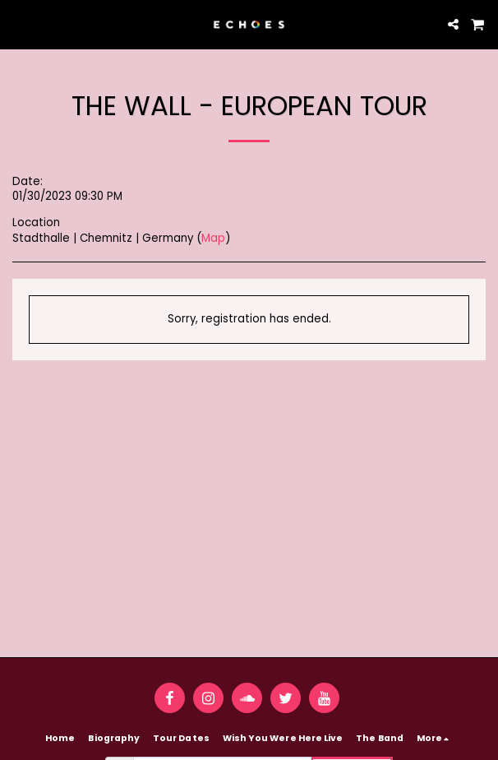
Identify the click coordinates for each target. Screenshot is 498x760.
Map (213, 238)
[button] (18, 24)
